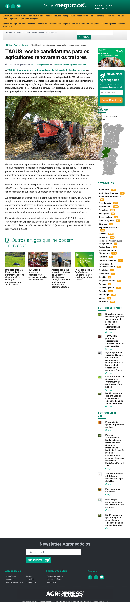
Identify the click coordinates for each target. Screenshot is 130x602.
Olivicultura (42, 24)
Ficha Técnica (31, 582)
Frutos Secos (55, 24)
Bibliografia (53, 32)
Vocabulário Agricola (55, 576)
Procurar (84, 37)
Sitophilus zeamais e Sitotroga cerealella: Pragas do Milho (114, 477)
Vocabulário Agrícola (22, 32)
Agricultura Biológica (28, 19)
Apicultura (7, 24)
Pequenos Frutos (53, 16)
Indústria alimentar (107, 260)
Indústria (111, 16)
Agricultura (57, 65)
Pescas (102, 284)
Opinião (120, 16)
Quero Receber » (111, 100)
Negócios (95, 24)
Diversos (103, 224)
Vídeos (102, 298)
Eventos (121, 24)
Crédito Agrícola (108, 24)
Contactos (108, 5)
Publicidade (30, 579)
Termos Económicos (39, 32)
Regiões (9, 32)
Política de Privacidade (14, 582)
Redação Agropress (40, 65)
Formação (7, 27)
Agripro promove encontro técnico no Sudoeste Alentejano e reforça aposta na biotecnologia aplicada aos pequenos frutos (61, 278)
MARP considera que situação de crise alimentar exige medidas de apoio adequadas (114, 398)
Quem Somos (101, 8)
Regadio (66, 24)
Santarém (25, 45)
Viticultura (7, 16)
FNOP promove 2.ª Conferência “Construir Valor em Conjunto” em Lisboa (84, 275)
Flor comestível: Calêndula (113, 490)
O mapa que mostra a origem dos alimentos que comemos (114, 503)
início (9, 45)
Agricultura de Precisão (24, 24)
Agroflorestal (82, 16)
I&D (92, 16)
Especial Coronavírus (109, 227)
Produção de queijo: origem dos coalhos (114, 424)
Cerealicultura (20, 16)
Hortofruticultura (36, 16)
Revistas (99, 5)
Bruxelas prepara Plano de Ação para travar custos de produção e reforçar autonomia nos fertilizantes (14, 277)
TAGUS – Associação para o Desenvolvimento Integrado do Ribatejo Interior (46, 70)
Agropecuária (69, 16)
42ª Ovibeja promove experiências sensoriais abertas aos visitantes (37, 275)
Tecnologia (100, 16)
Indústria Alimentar (80, 24)
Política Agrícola (10, 19)
